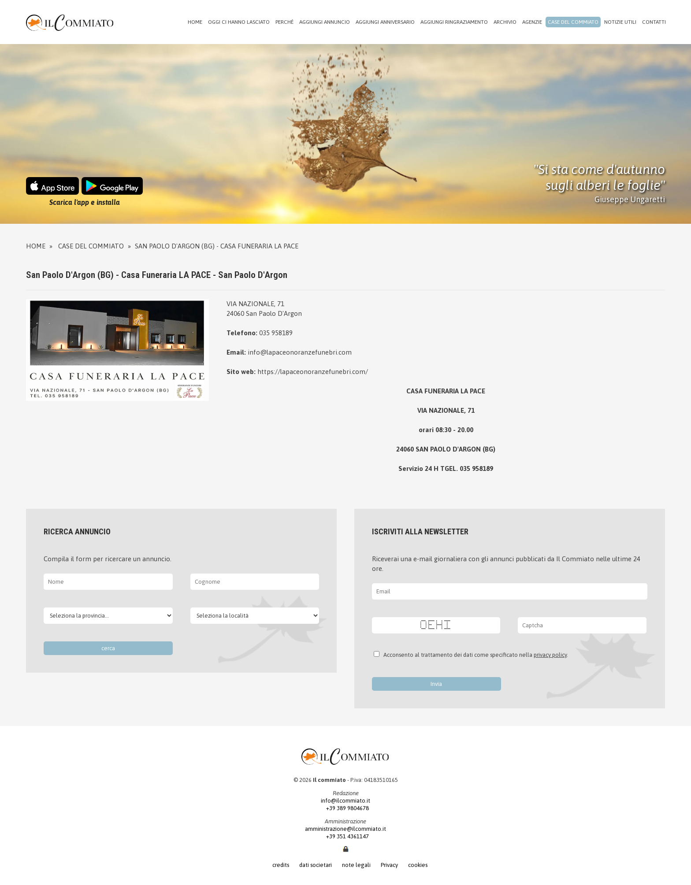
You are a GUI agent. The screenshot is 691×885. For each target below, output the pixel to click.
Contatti (654, 22)
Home (195, 22)
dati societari (315, 865)
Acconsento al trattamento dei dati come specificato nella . (474, 655)
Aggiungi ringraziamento (454, 22)
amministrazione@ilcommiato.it (345, 829)
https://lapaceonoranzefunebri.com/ (312, 371)
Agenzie (532, 22)
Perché (284, 22)
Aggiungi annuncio (324, 22)
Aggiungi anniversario (385, 22)
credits (280, 865)
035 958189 (276, 333)
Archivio (505, 22)
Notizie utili (620, 22)
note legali (356, 865)
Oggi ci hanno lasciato (239, 22)
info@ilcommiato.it (345, 800)
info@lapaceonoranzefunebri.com (300, 352)
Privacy (389, 865)
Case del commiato (573, 22)
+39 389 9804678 (346, 808)
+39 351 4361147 (346, 836)
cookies (417, 865)
